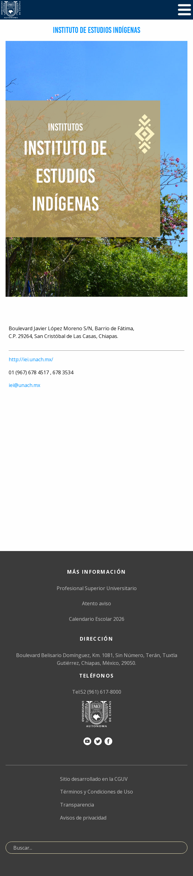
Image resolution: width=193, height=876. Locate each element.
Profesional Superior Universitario (97, 588)
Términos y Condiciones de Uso (96, 791)
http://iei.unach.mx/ (31, 359)
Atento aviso (96, 603)
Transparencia (77, 804)
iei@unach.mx (24, 385)
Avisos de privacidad (83, 817)
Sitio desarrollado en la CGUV (94, 779)
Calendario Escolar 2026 (96, 619)
